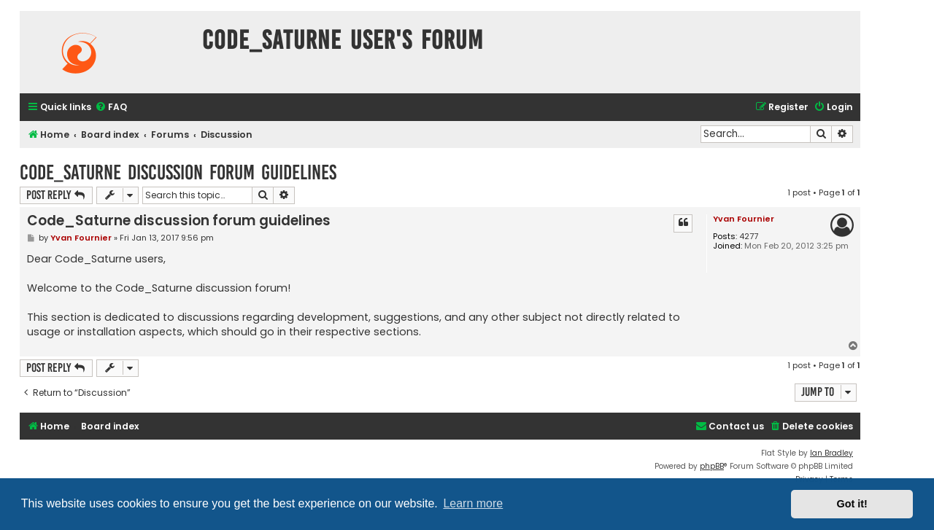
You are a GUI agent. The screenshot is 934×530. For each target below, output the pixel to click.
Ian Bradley (831, 453)
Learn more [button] (473, 503)
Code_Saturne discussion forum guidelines (178, 172)
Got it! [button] (852, 504)
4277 (748, 236)
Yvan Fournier (743, 219)
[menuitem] (111, 107)
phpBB (712, 466)
